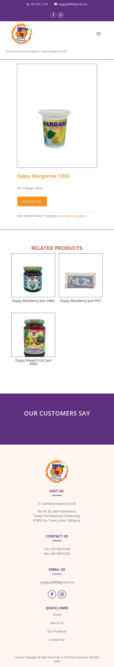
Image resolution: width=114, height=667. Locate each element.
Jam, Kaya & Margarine (27, 51)
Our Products (56, 631)
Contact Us (32, 201)
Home (9, 51)
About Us (57, 623)
